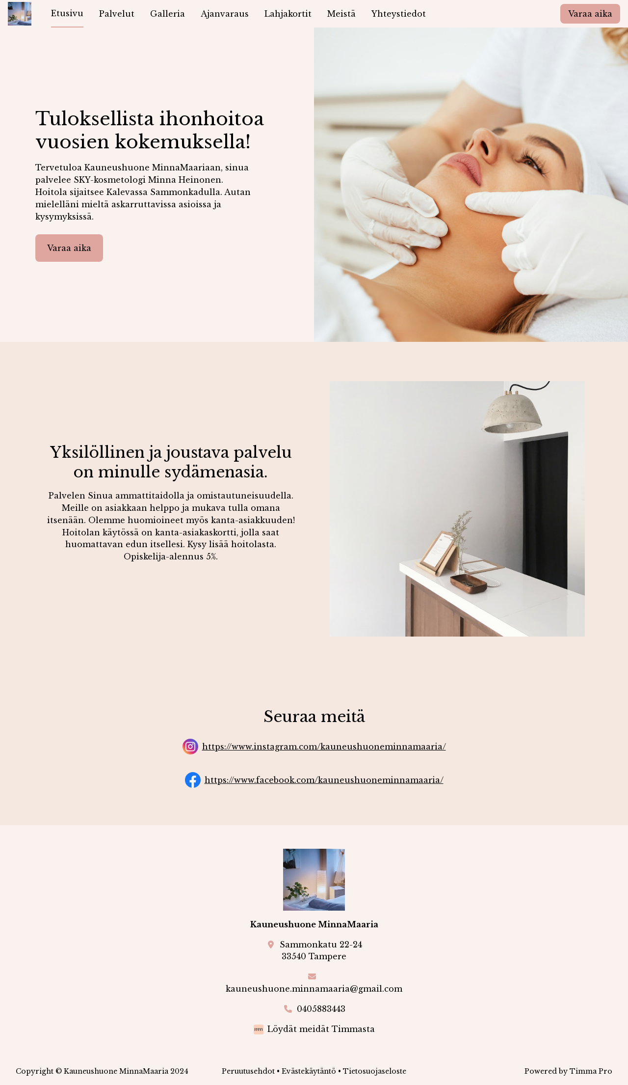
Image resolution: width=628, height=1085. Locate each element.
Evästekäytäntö (309, 1071)
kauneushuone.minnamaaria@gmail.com (314, 989)
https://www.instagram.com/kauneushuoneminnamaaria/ (324, 746)
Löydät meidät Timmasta (321, 1029)
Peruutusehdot (248, 1071)
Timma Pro (591, 1071)
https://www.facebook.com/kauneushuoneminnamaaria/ (324, 780)
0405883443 (321, 1009)
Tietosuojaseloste (374, 1071)
